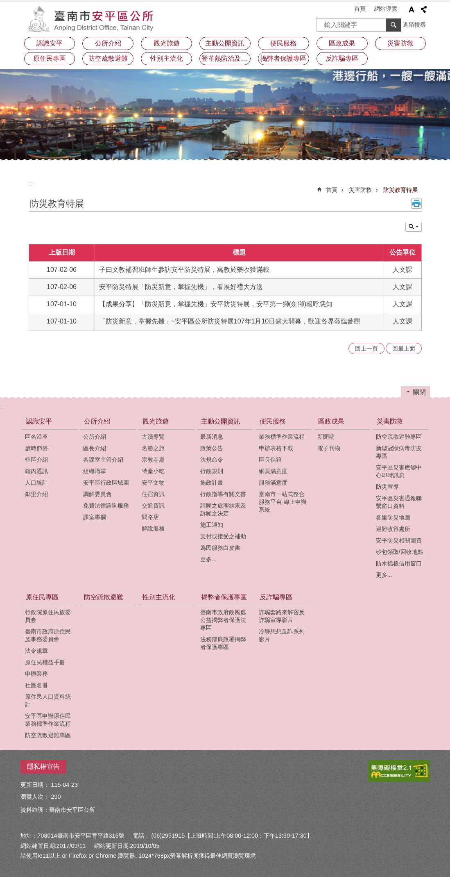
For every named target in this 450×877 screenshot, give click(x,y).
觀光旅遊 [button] (167, 43)
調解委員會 (97, 494)
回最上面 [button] (403, 348)
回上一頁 (366, 348)
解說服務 (153, 528)
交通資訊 (153, 505)
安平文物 (153, 482)
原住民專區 (42, 597)
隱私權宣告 (43, 766)
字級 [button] (411, 9)
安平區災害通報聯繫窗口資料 (399, 502)
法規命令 (211, 459)
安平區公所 (92, 18)
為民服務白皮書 (220, 547)
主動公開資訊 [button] (224, 43)
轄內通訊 (36, 471)
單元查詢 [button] (413, 227)
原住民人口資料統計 (48, 700)
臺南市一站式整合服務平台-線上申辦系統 (283, 502)
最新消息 (211, 436)
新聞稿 (326, 436)
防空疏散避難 (108, 58)
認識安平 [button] (49, 43)
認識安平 (39, 421)
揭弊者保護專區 (224, 597)
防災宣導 (387, 486)
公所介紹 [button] (108, 43)
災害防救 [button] (400, 43)
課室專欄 (94, 517)
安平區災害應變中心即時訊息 (399, 471)
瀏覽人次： (34, 796)
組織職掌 (94, 471)
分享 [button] (424, 9)
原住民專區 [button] (49, 58)
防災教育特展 (400, 190)
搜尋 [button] (393, 25)
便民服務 (273, 421)
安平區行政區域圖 (106, 482)
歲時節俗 (36, 448)
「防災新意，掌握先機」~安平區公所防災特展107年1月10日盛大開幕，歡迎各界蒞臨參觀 (230, 321)
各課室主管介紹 (103, 459)
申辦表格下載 (276, 448)
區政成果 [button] (342, 43)
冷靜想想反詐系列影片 (282, 635)
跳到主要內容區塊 (4, 4)
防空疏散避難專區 (399, 436)
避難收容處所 (393, 529)
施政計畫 (211, 482)
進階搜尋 (414, 24)
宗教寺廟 (153, 459)
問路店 (150, 517)
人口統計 (36, 482)
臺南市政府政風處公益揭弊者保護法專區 (223, 620)
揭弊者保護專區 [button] (283, 58)
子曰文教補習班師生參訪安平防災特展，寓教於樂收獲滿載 (184, 269)
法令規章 (36, 650)
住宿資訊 (153, 494)
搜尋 (323, 22)
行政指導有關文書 (223, 494)
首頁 (360, 8)
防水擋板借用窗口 (399, 563)
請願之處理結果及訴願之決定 (223, 509)
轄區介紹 (36, 459)
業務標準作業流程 (282, 436)
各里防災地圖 (393, 517)
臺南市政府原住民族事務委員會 (48, 635)
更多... (208, 559)
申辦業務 (36, 673)
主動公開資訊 (220, 421)
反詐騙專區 (276, 597)
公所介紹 (97, 421)
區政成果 (331, 421)
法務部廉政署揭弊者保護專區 (223, 643)
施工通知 (211, 525)
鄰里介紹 (36, 494)
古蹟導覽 (153, 436)
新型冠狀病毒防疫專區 (399, 452)
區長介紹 (94, 448)
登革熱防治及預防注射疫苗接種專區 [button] (226, 58)
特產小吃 (153, 471)
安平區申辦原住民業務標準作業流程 (48, 720)
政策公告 (211, 448)
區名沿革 (36, 436)
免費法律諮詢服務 (106, 505)
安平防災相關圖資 (399, 540)
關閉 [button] (419, 392)
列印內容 (416, 203)
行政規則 (211, 471)
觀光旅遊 (155, 421)
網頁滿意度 (273, 471)
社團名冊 (36, 685)
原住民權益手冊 (45, 662)
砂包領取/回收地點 (399, 552)
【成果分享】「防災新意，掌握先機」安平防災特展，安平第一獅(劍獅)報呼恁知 (216, 304)
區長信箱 (270, 459)
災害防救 (360, 190)
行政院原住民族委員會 (48, 616)
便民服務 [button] (283, 43)
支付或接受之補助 (223, 536)
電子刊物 (328, 448)
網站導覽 (385, 8)
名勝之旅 (153, 448)
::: (31, 183)
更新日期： (34, 784)
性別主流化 (166, 58)
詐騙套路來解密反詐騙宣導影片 (282, 616)
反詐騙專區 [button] (342, 58)
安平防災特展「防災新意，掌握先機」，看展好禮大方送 (181, 286)
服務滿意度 (273, 482)
